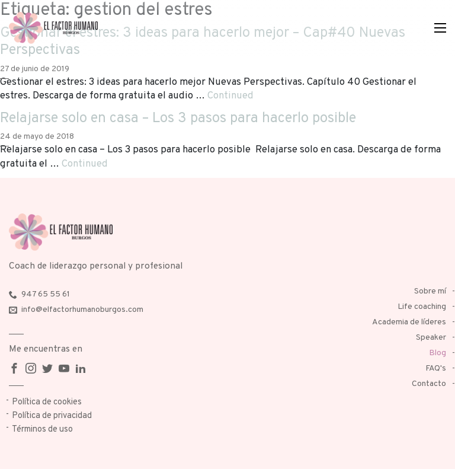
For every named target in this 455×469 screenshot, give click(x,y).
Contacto (429, 384)
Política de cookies (47, 402)
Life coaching (422, 307)
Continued (230, 96)
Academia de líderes (409, 322)
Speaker (431, 338)
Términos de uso (42, 429)
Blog (437, 353)
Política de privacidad (52, 416)
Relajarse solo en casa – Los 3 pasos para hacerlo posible (178, 118)
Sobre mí (430, 291)
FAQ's (435, 368)
